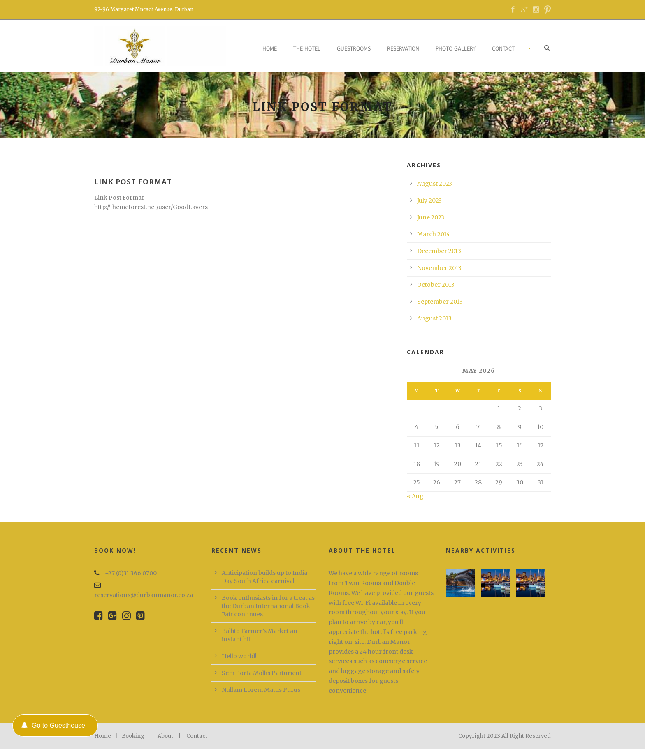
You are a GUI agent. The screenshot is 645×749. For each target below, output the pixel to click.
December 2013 (439, 251)
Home (269, 49)
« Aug (415, 496)
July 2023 (429, 200)
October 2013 (436, 284)
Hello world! (239, 656)
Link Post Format (133, 182)
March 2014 (433, 234)
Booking (133, 736)
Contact (503, 49)
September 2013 (440, 301)
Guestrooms (354, 49)
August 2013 (434, 318)
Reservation (403, 49)
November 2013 (439, 268)
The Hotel (306, 49)
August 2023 (434, 183)
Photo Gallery (456, 49)
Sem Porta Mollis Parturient (262, 673)
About (165, 736)
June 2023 (430, 217)
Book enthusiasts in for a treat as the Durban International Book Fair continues (268, 606)
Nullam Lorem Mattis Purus (261, 690)
